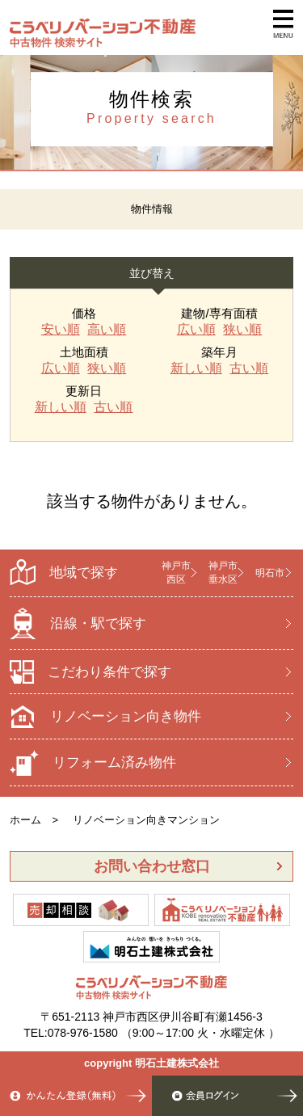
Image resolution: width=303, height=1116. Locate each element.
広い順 (196, 329)
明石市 (269, 573)
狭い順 (242, 329)
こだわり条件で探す (90, 672)
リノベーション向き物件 (105, 717)
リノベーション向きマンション (146, 820)
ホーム (25, 820)
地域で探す (64, 572)
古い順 (248, 368)
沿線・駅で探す (78, 623)
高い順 (106, 329)
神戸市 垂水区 (223, 572)
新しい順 (196, 368)
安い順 (60, 329)
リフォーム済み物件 (93, 763)
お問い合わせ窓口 (152, 866)
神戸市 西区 (176, 572)
